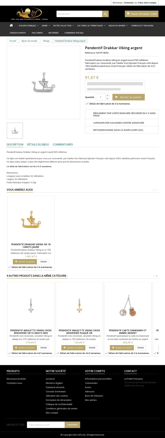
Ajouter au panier (128, 97)
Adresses (89, 391)
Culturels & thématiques (90, 25)
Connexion (129, 2)
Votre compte (95, 371)
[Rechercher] (82, 14)
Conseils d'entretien (56, 391)
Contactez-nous (14, 383)
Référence (90, 53)
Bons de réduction (94, 395)
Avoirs (88, 387)
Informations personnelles (98, 378)
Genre (44, 25)
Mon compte (52, 412)
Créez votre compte (147, 2)
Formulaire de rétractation (59, 399)
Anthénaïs (53, 33)
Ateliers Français (27, 25)
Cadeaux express (18, 33)
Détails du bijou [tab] (38, 144)
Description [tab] (15, 144)
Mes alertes (91, 399)
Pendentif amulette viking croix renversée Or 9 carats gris (31, 331)
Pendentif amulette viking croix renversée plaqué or (79, 331)
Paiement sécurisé (55, 387)
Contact (130, 371)
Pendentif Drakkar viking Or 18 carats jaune (30, 245)
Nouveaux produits (16, 378)
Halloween (37, 33)
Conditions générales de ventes (62, 408)
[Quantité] (101, 97)
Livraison (50, 378)
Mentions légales (54, 383)
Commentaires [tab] (63, 144)
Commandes (91, 383)
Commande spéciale (74, 33)
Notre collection (62, 25)
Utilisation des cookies (57, 395)
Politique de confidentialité (59, 404)
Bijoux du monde (117, 25)
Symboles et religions (142, 25)
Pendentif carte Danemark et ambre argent (128, 331)
